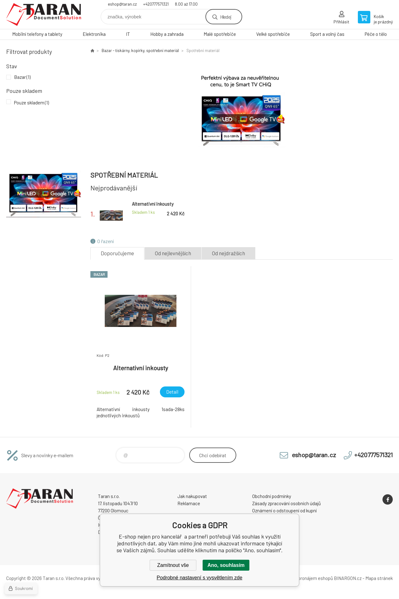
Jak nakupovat (192, 496)
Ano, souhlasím (225, 565)
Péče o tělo (376, 34)
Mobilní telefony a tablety (37, 34)
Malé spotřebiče (220, 34)
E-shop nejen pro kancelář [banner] (43, 14)
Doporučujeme (117, 253)
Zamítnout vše (173, 565)
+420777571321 (156, 4)
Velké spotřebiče (273, 34)
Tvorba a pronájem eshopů (306, 578)
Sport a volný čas (327, 34)
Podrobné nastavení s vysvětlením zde (200, 577)
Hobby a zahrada (167, 34)
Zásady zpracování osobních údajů (286, 503)
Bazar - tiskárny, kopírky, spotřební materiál (140, 50)
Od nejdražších (228, 253)
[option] (241, 109)
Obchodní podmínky (271, 496)
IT (128, 34)
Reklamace (188, 503)
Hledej (225, 17)
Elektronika (94, 34)
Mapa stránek (379, 578)
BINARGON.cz (348, 578)
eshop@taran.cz (122, 4)
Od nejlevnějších (173, 253)
